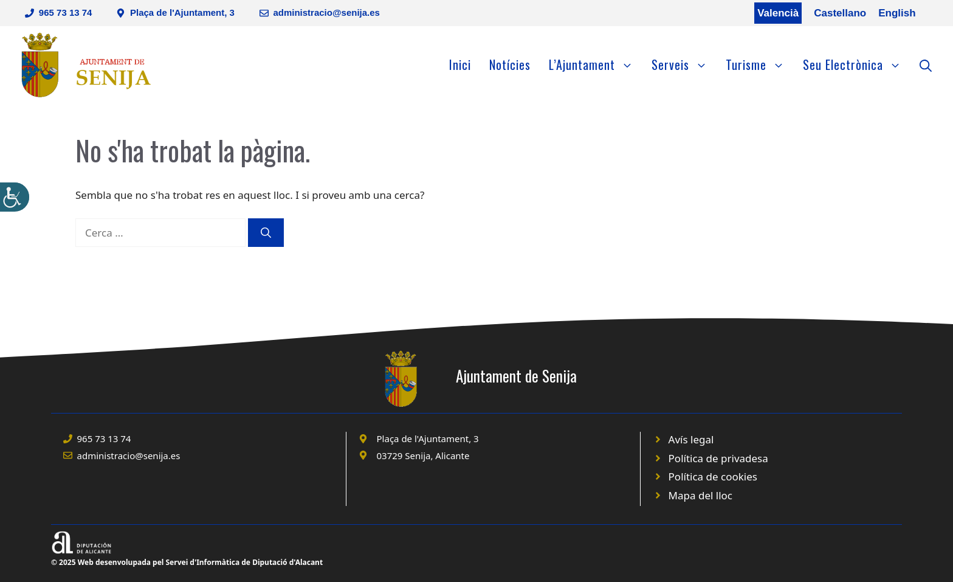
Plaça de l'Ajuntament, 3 (182, 12)
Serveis (684, 64)
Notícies (510, 64)
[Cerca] (266, 233)
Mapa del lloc (700, 495)
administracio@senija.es (326, 12)
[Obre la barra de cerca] (925, 64)
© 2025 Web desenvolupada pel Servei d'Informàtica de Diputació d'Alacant (187, 562)
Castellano (840, 13)
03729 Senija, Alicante (423, 455)
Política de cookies (713, 476)
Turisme (760, 64)
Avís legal (691, 439)
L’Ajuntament (595, 64)
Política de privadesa (718, 458)
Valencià (778, 13)
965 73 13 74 (65, 12)
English (896, 13)
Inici (460, 64)
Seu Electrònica (856, 64)
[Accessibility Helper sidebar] (14, 197)
